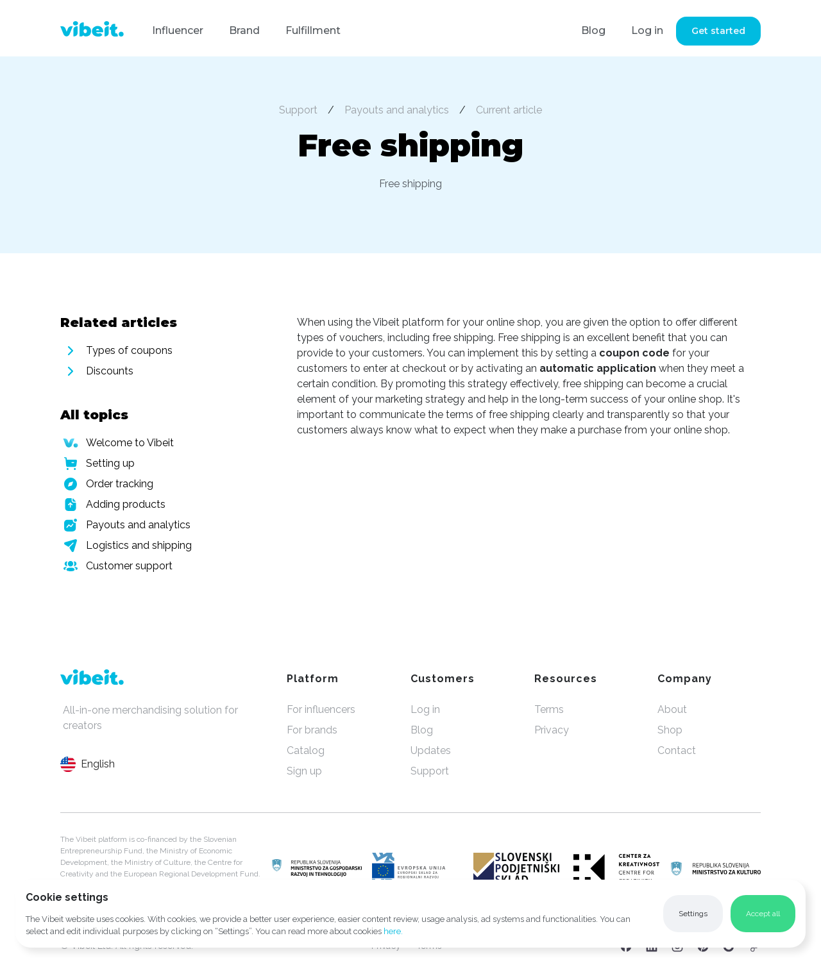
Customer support (129, 566)
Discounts (109, 371)
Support (298, 110)
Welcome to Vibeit (130, 443)
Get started (718, 31)
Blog (593, 30)
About (672, 709)
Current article (509, 110)
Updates (430, 750)
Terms (549, 709)
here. (393, 931)
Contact (676, 750)
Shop (669, 730)
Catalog (306, 750)
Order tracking (119, 484)
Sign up (304, 771)
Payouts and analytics (396, 110)
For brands (312, 730)
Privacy (551, 730)
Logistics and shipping (139, 545)
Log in (647, 30)
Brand (244, 30)
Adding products (125, 504)
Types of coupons (129, 350)
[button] (693, 913)
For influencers (321, 709)
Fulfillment (313, 30)
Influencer (177, 30)
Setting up (110, 463)
